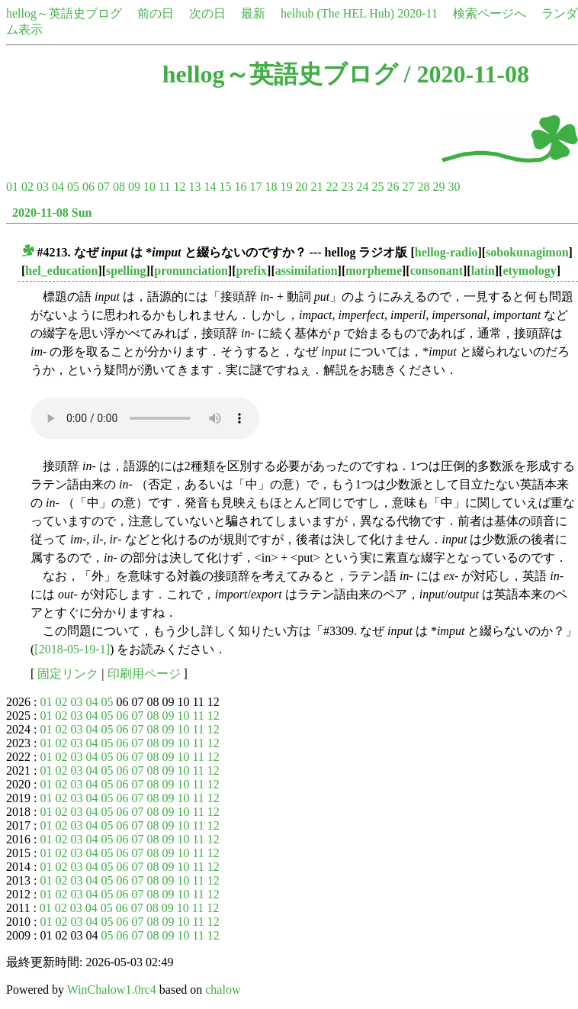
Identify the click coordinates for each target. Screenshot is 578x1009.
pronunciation (191, 270)
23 (347, 186)
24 (362, 186)
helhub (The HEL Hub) (337, 13)
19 (286, 186)
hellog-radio (446, 252)
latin (483, 270)
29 (438, 186)
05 (73, 186)
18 (271, 186)
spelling (126, 270)
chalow (222, 989)
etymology (529, 270)
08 (119, 186)
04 (58, 186)
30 (454, 186)
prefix (252, 270)
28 (423, 186)
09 (134, 186)
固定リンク (67, 673)
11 (164, 186)
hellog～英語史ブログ (64, 13)
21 (316, 186)
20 (301, 186)
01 (12, 186)
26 (393, 186)
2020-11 (417, 13)
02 (27, 186)
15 (225, 186)
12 (179, 186)
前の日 (155, 13)
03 (43, 186)
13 (194, 186)
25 (377, 186)
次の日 (207, 13)
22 (332, 186)
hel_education (61, 270)
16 (240, 186)
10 (149, 186)
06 (88, 186)
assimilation (306, 270)
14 (210, 186)
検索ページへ (489, 13)
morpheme (373, 270)
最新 (253, 13)
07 (104, 186)
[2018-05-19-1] (72, 649)
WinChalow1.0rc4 (111, 989)
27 (408, 186)
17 (255, 186)
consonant (436, 270)
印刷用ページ (144, 673)
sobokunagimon (527, 252)
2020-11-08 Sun (52, 212)
